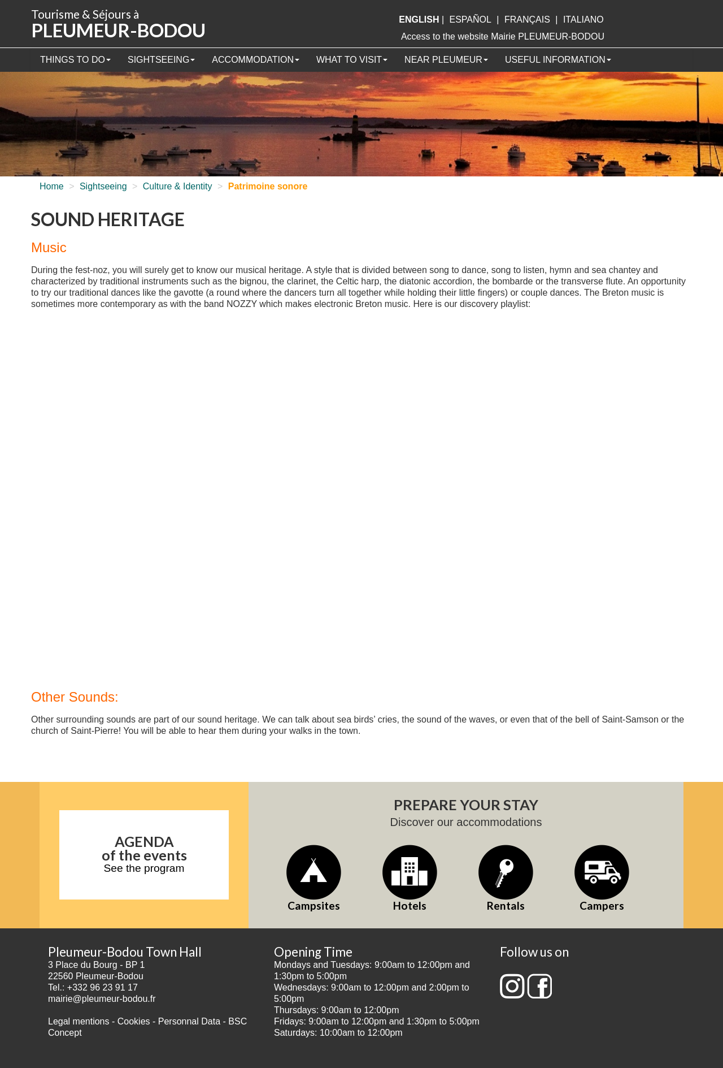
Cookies (133, 1021)
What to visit (351, 59)
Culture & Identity (177, 186)
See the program (144, 868)
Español (470, 19)
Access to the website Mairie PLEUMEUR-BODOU (502, 36)
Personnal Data (189, 1021)
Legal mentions (79, 1021)
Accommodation (255, 59)
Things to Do (75, 59)
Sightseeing (161, 59)
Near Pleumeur (446, 59)
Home (52, 186)
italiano (583, 19)
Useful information (558, 59)
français (527, 19)
